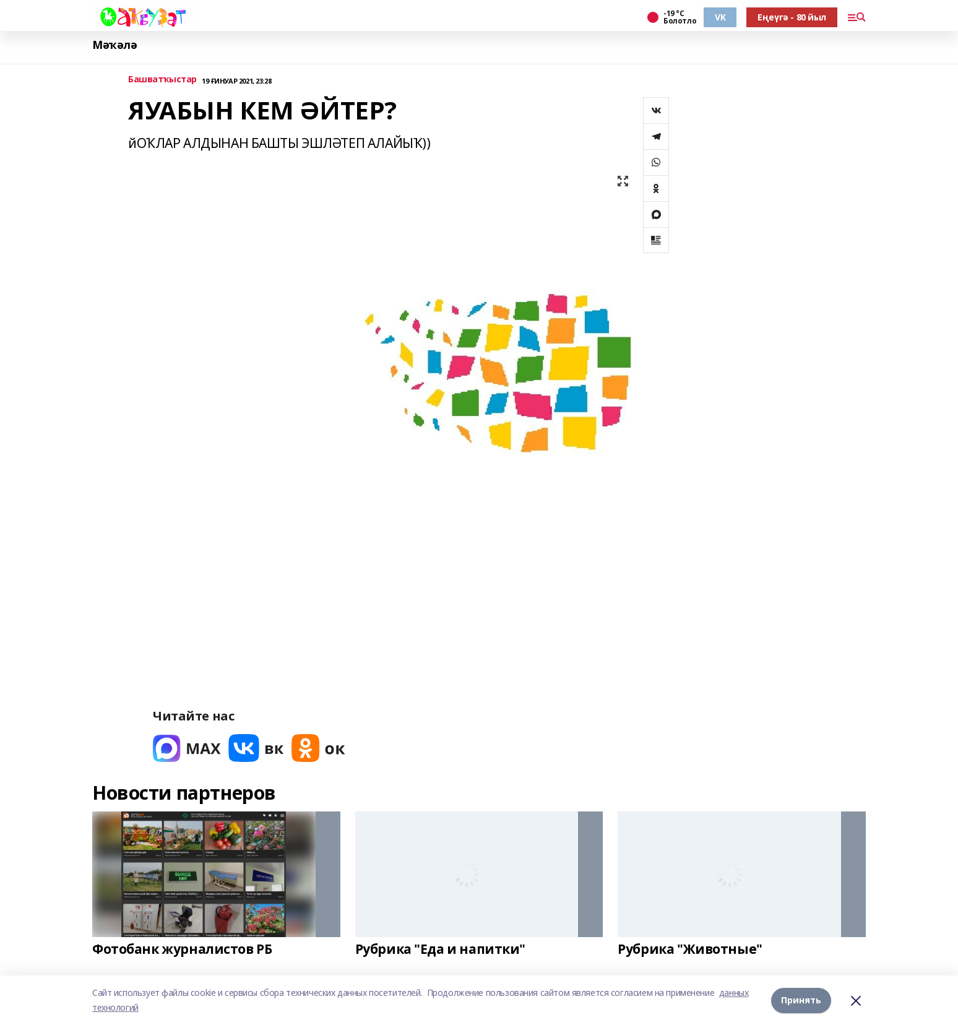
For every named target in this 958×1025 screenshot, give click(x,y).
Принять (801, 1000)
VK (720, 17)
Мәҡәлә (114, 44)
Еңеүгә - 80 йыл (791, 17)
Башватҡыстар (162, 79)
